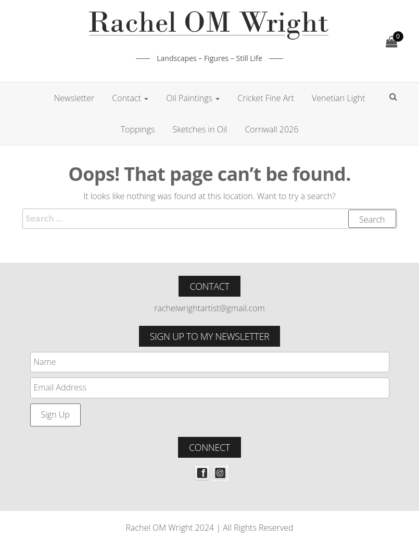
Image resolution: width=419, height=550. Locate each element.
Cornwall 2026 (271, 129)
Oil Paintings (193, 98)
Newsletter (74, 98)
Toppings (138, 129)
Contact (130, 98)
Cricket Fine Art (265, 98)
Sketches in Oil (199, 129)
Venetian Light (338, 98)
